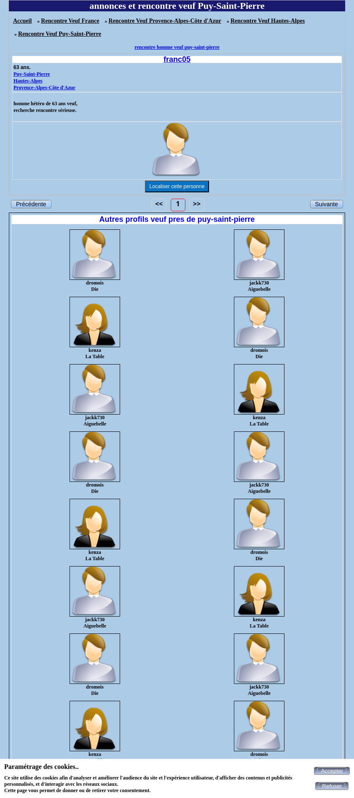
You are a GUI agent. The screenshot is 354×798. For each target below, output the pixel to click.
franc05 (177, 59)
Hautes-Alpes (28, 81)
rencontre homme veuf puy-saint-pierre (177, 47)
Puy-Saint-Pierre (31, 74)
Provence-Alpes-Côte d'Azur (44, 87)
